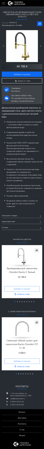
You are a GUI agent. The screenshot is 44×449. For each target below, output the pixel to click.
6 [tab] (26, 301)
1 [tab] (16, 373)
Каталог (22, 412)
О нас (22, 429)
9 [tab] (33, 301)
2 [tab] (17, 301)
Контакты (22, 424)
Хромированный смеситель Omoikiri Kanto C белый (22, 270)
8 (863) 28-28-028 (17, 405)
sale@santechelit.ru (17, 399)
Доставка (22, 418)
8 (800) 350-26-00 (17, 402)
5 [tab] (24, 301)
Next (41, 46)
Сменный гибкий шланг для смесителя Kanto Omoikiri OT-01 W (22, 344)
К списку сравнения (39, 23)
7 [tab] (29, 301)
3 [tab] (19, 301)
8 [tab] (31, 301)
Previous (3, 46)
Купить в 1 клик (22, 81)
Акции (22, 435)
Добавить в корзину (22, 74)
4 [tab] (22, 301)
